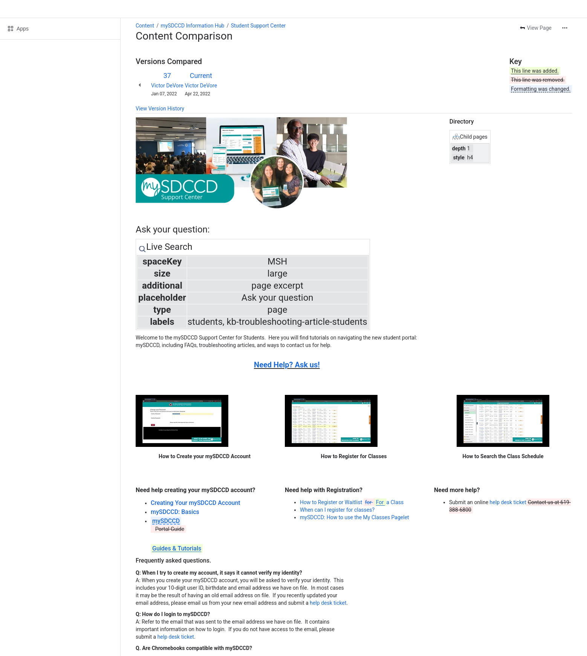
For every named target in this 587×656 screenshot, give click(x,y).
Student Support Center (258, 26)
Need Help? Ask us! (287, 364)
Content (145, 26)
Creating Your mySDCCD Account (195, 502)
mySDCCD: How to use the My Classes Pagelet (354, 517)
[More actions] (565, 28)
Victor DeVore (167, 86)
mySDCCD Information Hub (192, 26)
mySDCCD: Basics (175, 511)
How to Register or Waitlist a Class (352, 502)
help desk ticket (508, 502)
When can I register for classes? (337, 510)
